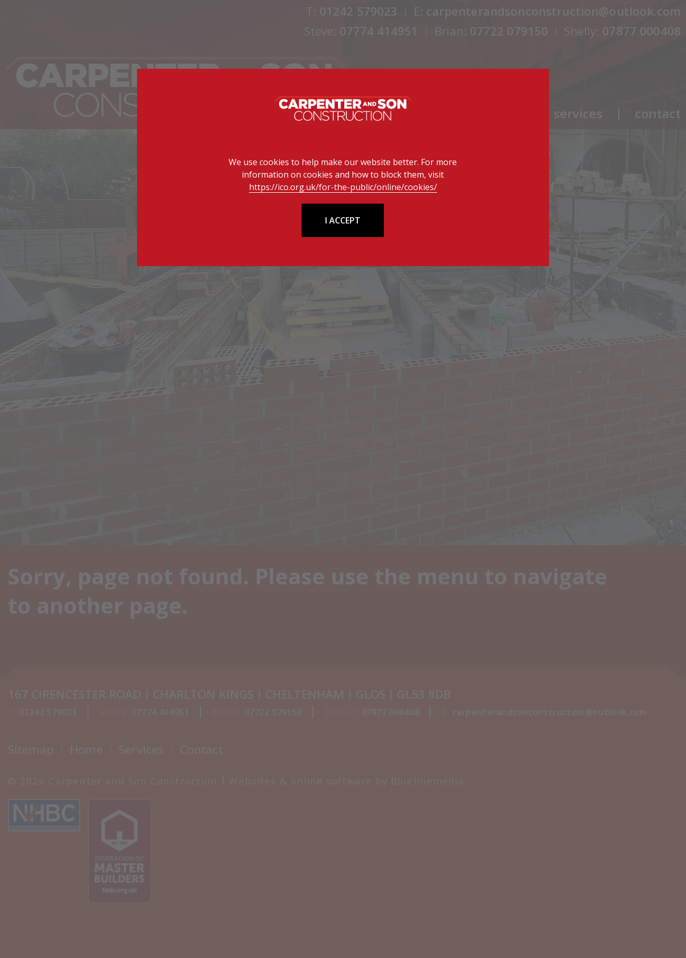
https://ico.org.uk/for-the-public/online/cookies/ (343, 187)
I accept (342, 220)
